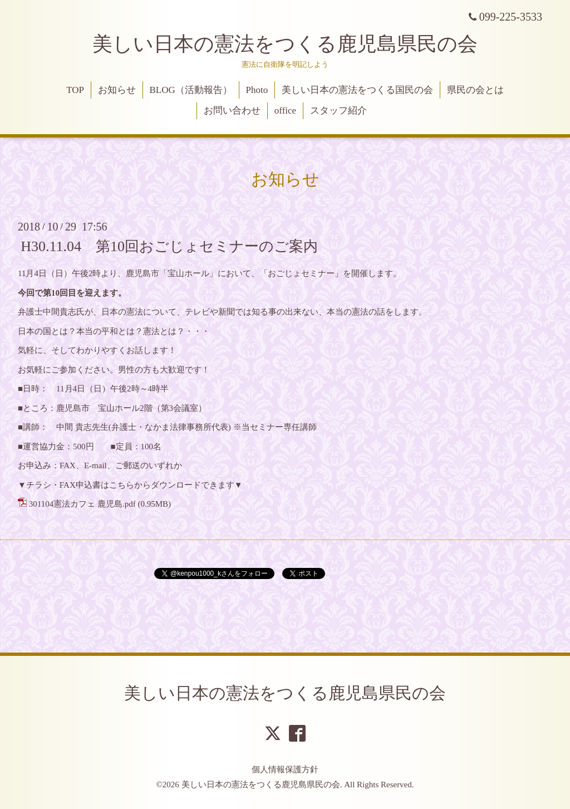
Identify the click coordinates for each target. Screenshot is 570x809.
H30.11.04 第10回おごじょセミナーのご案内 (169, 246)
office (285, 110)
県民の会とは (475, 90)
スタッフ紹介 (338, 110)
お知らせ (117, 90)
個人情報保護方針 (285, 769)
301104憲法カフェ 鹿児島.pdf (82, 503)
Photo (257, 90)
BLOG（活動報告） (191, 90)
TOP (75, 90)
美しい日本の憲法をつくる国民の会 (357, 90)
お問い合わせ (232, 110)
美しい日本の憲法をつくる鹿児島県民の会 (285, 44)
